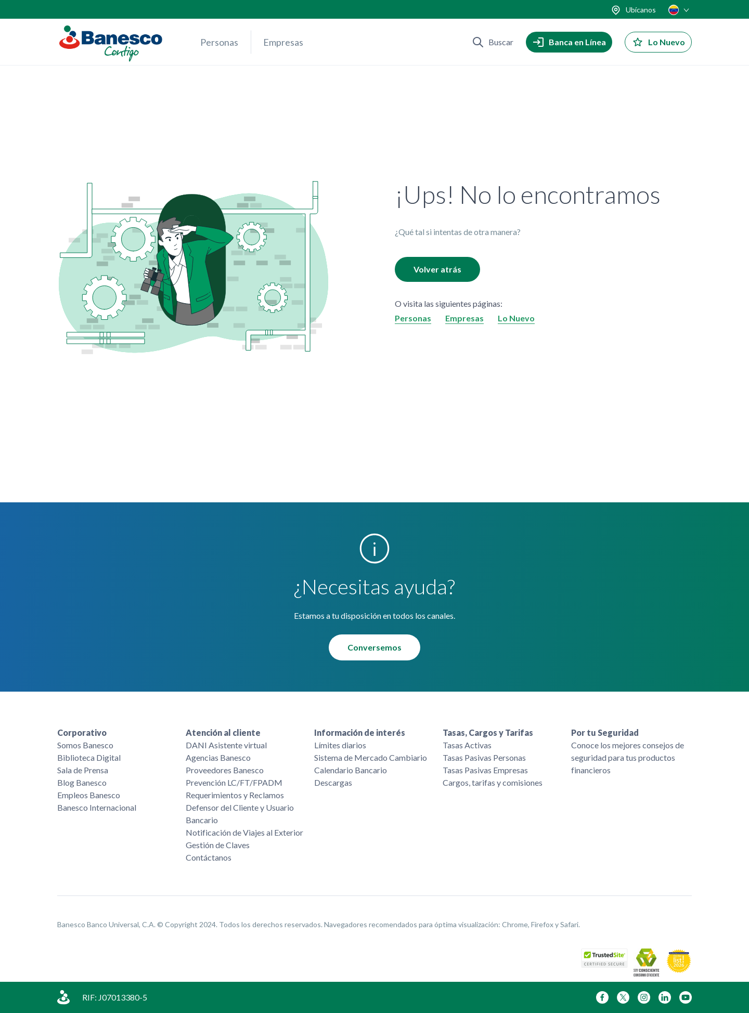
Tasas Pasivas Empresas (485, 770)
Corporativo (82, 732)
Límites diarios (340, 745)
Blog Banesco (82, 782)
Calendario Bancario (350, 770)
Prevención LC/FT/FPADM (234, 782)
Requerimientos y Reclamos (235, 795)
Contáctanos (208, 857)
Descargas (333, 782)
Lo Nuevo (516, 318)
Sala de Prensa (82, 770)
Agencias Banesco (218, 757)
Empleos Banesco (88, 795)
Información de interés (359, 732)
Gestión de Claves (218, 845)
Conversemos (374, 647)
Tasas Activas (467, 745)
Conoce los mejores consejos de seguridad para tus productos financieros (627, 757)
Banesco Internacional (96, 807)
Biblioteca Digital (89, 757)
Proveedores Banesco (225, 770)
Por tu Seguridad (605, 732)
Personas (219, 42)
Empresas (283, 42)
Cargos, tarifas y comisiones (493, 782)
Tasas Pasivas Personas (484, 757)
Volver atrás (437, 269)
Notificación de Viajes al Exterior (244, 832)
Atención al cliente (223, 732)
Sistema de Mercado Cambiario (370, 757)
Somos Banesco (85, 745)
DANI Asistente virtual (226, 745)
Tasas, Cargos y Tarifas (488, 732)
